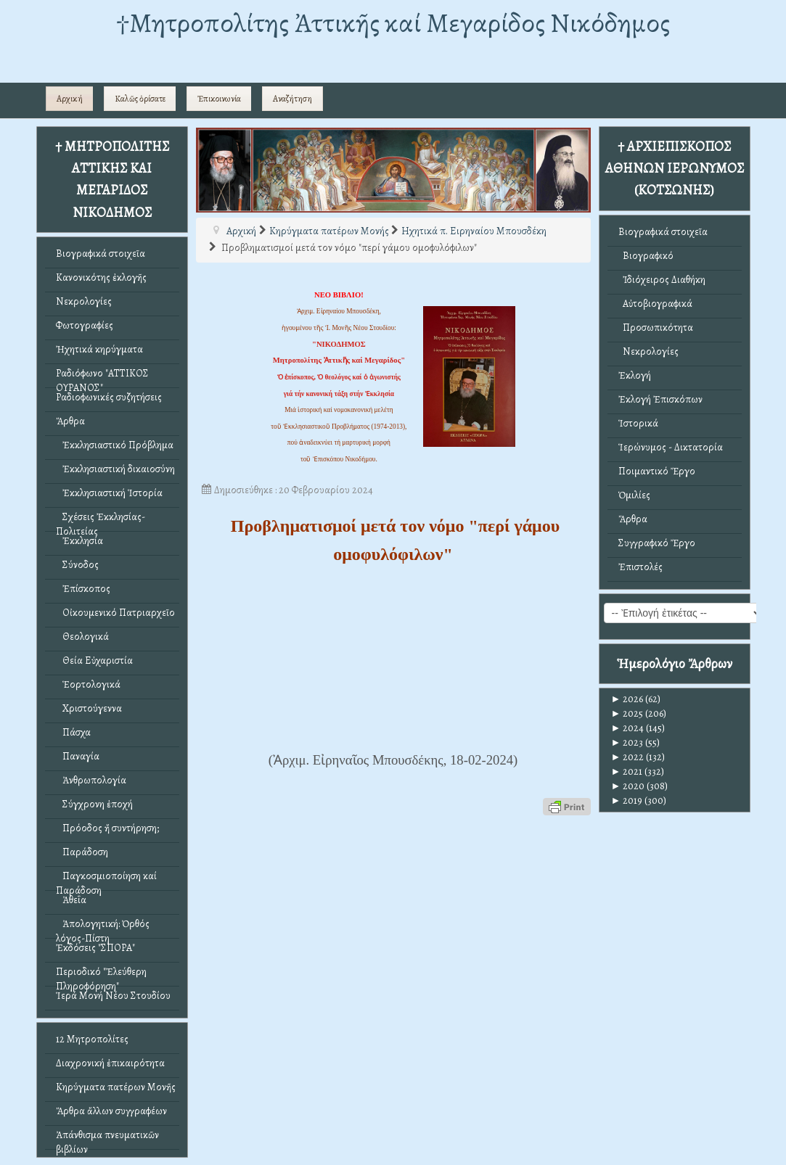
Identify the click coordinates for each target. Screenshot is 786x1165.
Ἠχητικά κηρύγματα (99, 349)
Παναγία (77, 756)
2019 (627, 800)
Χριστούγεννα (89, 708)
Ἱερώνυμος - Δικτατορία (670, 447)
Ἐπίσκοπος (83, 589)
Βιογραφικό (646, 256)
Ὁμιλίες (634, 495)
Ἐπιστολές (640, 567)
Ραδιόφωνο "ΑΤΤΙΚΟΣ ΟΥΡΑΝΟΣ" (102, 376)
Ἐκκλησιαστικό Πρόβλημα (114, 445)
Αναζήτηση (292, 98)
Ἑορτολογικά (88, 684)
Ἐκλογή (634, 375)
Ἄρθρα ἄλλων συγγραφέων (111, 1111)
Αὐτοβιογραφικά (655, 303)
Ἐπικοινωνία (219, 98)
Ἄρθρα (70, 421)
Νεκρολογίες (84, 301)
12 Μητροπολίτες (92, 1039)
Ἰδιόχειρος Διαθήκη (661, 280)
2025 (627, 713)
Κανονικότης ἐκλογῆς (101, 277)
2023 (627, 742)
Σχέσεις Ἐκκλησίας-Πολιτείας (100, 520)
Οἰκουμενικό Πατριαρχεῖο (115, 612)
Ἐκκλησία (79, 541)
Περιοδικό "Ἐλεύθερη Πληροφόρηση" (101, 975)
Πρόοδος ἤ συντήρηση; (107, 828)
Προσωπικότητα (655, 327)
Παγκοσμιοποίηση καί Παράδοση (106, 879)
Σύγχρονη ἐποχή (94, 804)
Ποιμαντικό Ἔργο (656, 471)
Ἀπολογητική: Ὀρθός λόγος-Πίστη (103, 927)
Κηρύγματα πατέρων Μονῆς (116, 1087)
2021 (627, 771)
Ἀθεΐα (71, 900)
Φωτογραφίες (84, 325)
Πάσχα (73, 732)
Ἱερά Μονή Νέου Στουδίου (113, 996)
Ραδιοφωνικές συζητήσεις (109, 397)
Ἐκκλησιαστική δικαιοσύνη (115, 469)
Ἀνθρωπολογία (91, 780)
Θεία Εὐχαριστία (94, 660)
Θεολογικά (82, 636)
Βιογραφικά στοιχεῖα (100, 253)
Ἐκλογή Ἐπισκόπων (660, 399)
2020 (628, 786)
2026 (627, 699)
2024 (627, 728)
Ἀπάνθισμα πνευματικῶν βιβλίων (107, 1138)
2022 (627, 757)
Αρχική (70, 98)
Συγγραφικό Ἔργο (656, 543)
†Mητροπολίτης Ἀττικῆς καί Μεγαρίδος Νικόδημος (393, 22)
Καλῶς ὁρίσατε (140, 98)
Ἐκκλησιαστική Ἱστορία (109, 493)
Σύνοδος (77, 565)
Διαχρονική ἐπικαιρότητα (110, 1063)
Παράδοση (82, 852)
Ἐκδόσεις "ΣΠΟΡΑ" (95, 948)
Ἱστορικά (638, 423)
